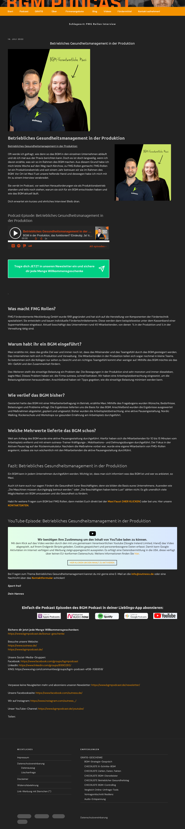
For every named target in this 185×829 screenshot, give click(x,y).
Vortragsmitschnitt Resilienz (98, 794)
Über (56, 11)
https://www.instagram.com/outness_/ (53, 701)
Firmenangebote (76, 11)
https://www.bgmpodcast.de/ (25, 650)
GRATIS (40, 11)
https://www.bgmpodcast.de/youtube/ (61, 709)
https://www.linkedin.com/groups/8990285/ (45, 665)
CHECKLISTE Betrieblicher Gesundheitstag (106, 780)
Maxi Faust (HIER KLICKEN (124, 501)
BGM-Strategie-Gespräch (98, 762)
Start (10, 11)
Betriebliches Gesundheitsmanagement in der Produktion (92, 43)
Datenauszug (28, 768)
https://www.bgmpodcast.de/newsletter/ (115, 685)
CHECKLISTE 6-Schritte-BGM (100, 766)
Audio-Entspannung (95, 799)
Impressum (23, 757)
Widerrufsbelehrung (27, 785)
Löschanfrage (28, 772)
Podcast (24, 11)
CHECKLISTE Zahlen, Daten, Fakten (102, 771)
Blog (94, 11)
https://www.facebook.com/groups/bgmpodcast (49, 661)
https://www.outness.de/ (22, 646)
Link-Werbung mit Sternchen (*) (34, 791)
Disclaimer (22, 779)
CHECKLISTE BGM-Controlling (100, 785)
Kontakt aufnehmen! (149, 11)
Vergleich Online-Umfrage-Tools (101, 790)
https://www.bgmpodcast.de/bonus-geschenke (36, 634)
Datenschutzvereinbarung (31, 763)
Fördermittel (125, 11)
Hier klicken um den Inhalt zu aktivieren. (92, 562)
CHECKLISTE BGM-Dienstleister (101, 776)
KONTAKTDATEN (18, 505)
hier (137, 553)
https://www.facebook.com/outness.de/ (59, 693)
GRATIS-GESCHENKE (91, 757)
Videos (107, 11)
